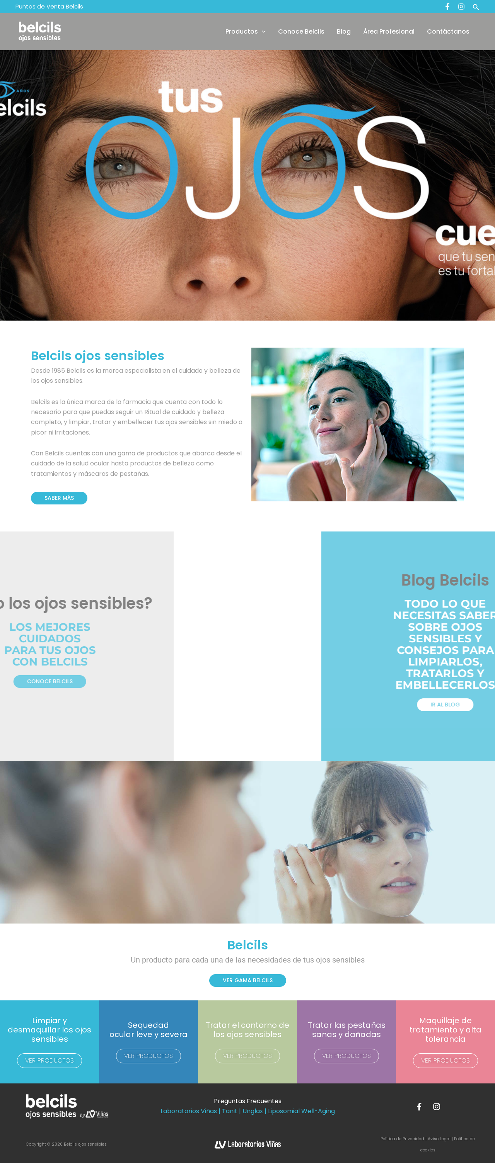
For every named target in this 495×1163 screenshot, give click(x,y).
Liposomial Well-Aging (301, 1111)
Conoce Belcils (301, 31)
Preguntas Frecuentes (248, 1101)
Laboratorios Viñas (188, 1111)
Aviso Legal (439, 1139)
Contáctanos (448, 31)
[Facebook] (447, 6)
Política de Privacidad (403, 1139)
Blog (344, 31)
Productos (245, 31)
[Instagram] (461, 6)
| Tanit (227, 1111)
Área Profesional (389, 31)
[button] (476, 6)
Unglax (252, 1111)
